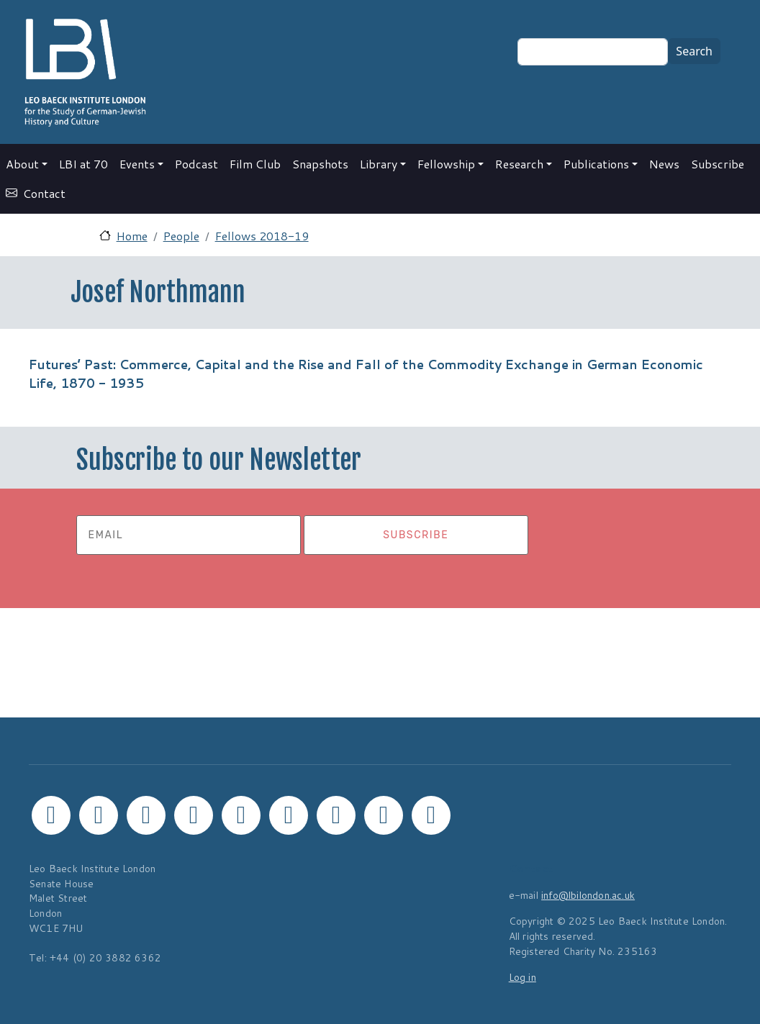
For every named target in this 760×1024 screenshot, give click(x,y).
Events (137, 163)
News (664, 163)
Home (132, 235)
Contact (44, 193)
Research (519, 163)
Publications (596, 163)
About (22, 163)
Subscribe (717, 163)
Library (378, 163)
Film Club (255, 163)
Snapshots (320, 163)
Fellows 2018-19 (262, 235)
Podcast (196, 163)
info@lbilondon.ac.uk (588, 895)
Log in (522, 977)
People (181, 235)
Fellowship (446, 163)
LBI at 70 (83, 163)
